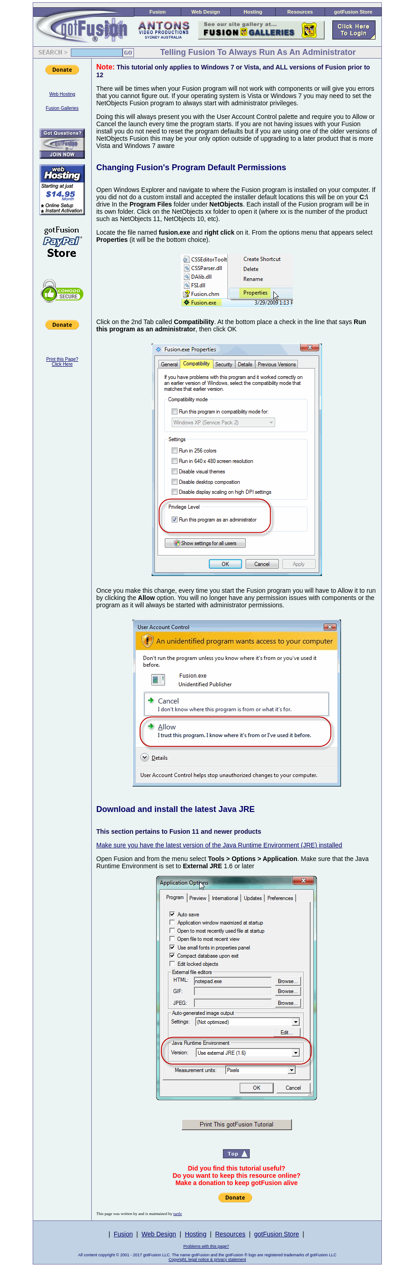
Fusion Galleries (62, 108)
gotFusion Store (353, 12)
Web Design (206, 12)
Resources (300, 12)
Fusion (157, 12)
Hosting (253, 12)
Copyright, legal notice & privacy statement (207, 1259)
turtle (177, 1213)
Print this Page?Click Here (62, 362)
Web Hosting (62, 94)
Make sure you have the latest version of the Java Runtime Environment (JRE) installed (219, 845)
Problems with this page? (206, 1246)
